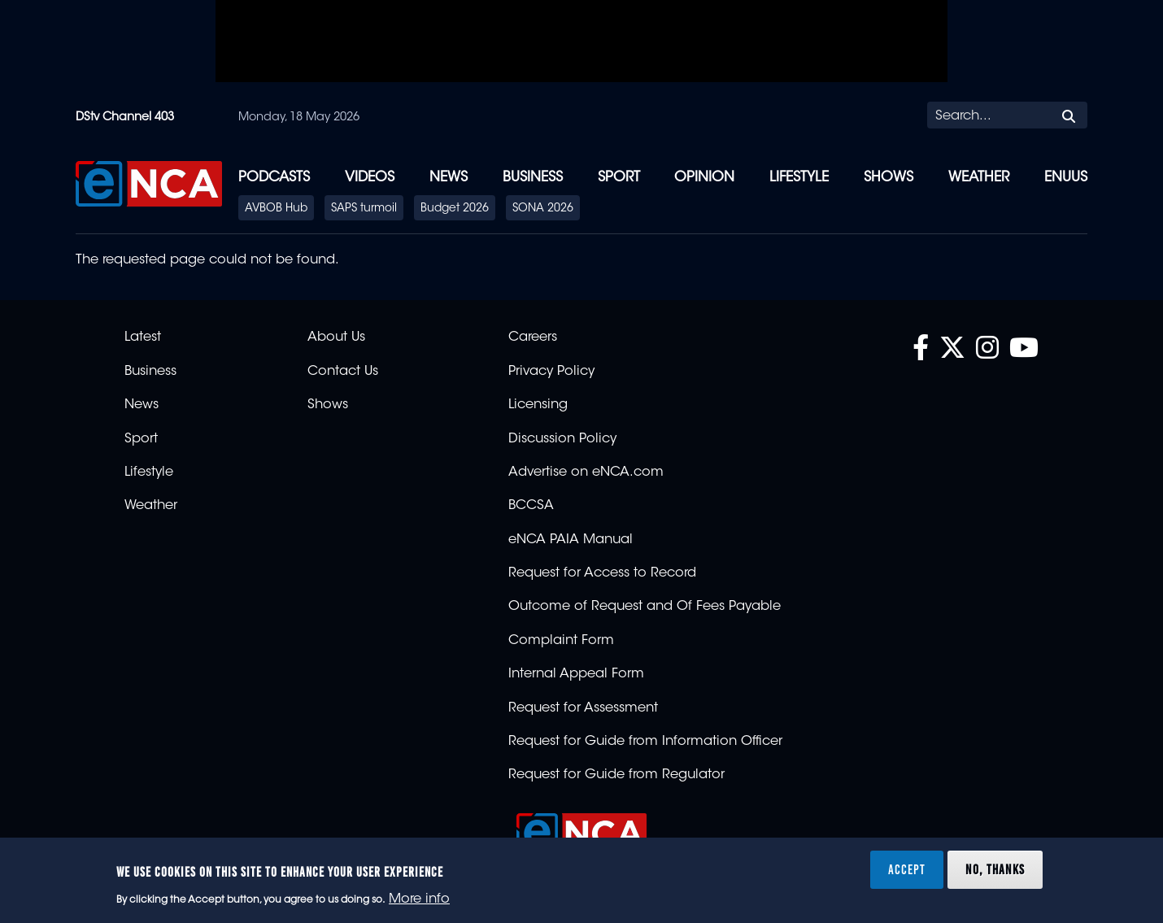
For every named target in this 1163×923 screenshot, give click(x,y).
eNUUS (1065, 178)
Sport (619, 178)
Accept (907, 869)
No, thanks (995, 869)
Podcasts (274, 178)
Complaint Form (561, 640)
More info (419, 899)
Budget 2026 (454, 209)
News (448, 178)
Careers (532, 337)
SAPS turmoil (364, 209)
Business (533, 178)
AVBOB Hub (276, 209)
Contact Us (342, 371)
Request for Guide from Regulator (616, 775)
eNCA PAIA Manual (570, 539)
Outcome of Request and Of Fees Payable (644, 606)
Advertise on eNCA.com (586, 472)
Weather (978, 178)
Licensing (538, 404)
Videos (369, 178)
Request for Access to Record (602, 573)
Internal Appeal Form (576, 674)
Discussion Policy (562, 439)
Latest (142, 337)
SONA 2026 (542, 209)
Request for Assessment (583, 708)
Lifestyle (799, 178)
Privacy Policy (551, 371)
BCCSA (531, 505)
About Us (336, 337)
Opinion (704, 178)
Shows (888, 178)
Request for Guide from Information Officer (645, 741)
